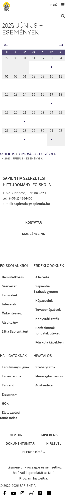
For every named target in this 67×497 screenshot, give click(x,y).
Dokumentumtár (20, 443)
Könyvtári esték (47, 319)
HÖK (5, 403)
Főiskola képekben (49, 342)
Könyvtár (33, 222)
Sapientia (7, 154)
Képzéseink (44, 300)
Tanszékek (10, 295)
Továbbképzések (48, 309)
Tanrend (8, 385)
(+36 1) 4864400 (20, 198)
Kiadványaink (33, 234)
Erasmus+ (9, 394)
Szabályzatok (45, 367)
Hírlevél (53, 443)
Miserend (49, 435)
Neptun (16, 435)
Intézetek (9, 304)
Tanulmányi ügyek (15, 367)
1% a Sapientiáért (15, 331)
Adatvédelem (45, 385)
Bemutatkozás (13, 277)
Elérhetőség (33, 452)
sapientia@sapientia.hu (32, 204)
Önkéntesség (11, 313)
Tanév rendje (11, 376)
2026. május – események (37, 154)
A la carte (42, 277)
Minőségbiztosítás (49, 376)
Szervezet (9, 286)
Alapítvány (10, 322)
